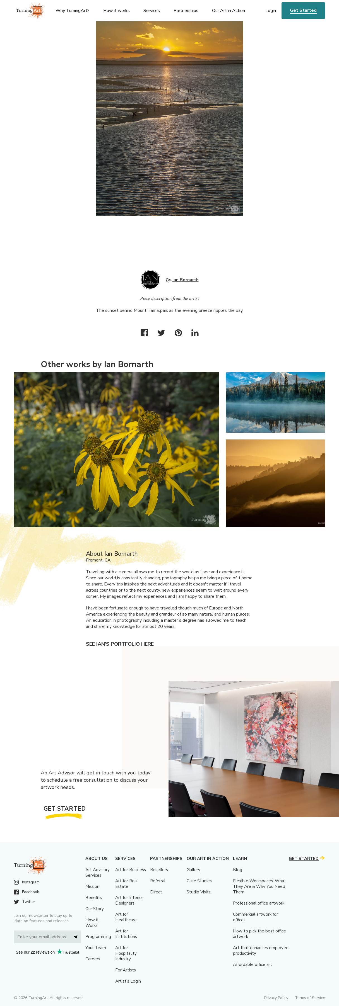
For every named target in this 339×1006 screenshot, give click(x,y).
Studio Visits (199, 892)
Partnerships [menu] (186, 11)
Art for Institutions (126, 933)
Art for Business (130, 870)
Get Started (303, 10)
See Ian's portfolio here (120, 644)
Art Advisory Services (97, 872)
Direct (156, 892)
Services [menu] (151, 11)
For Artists (125, 970)
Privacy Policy (276, 997)
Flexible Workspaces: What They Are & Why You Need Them (259, 886)
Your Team (95, 948)
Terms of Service (310, 997)
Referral (157, 881)
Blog (237, 870)
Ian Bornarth (185, 280)
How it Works (92, 922)
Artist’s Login (128, 981)
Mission (92, 886)
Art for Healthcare (126, 917)
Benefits (93, 897)
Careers (92, 959)
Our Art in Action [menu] (228, 11)
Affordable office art (252, 964)
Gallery (193, 870)
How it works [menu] (116, 11)
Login (270, 11)
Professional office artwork (258, 903)
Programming (98, 936)
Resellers (159, 870)
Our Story (94, 909)
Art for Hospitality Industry (126, 953)
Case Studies (199, 881)
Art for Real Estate (126, 883)
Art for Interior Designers (129, 900)
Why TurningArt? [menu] (73, 11)
